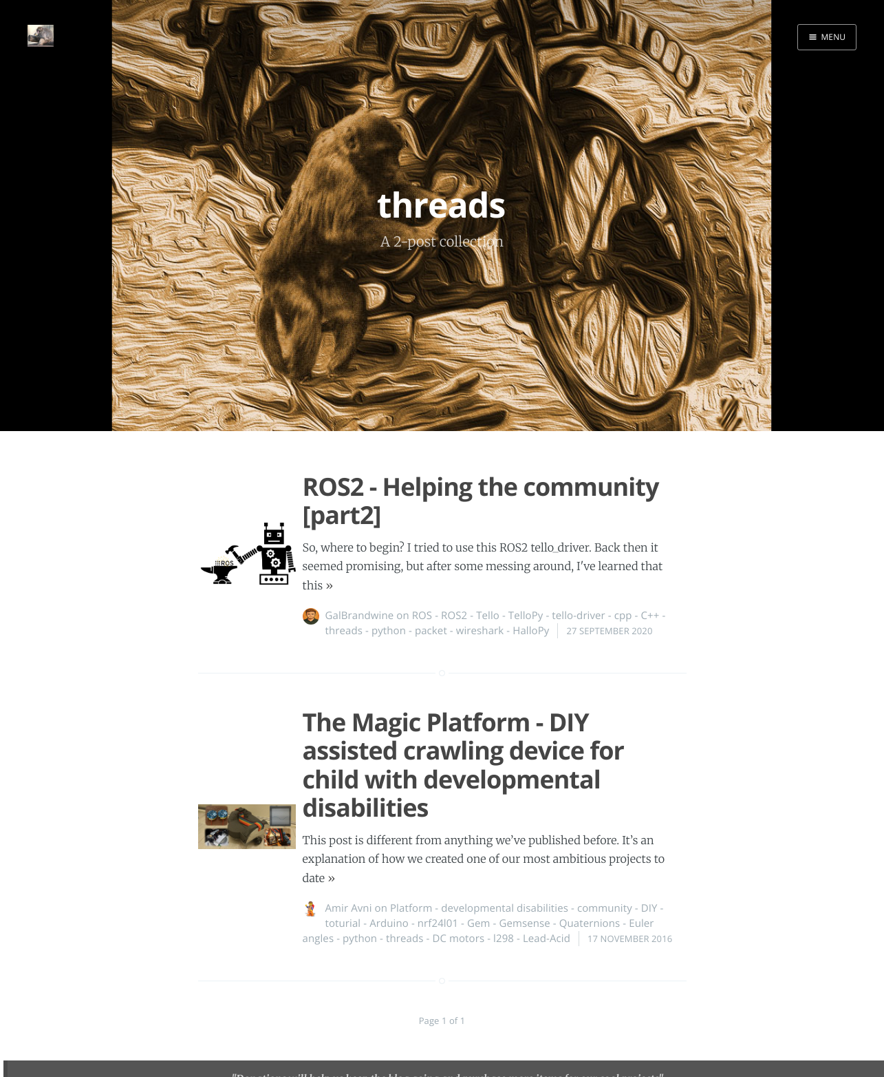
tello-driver (578, 616)
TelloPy (525, 616)
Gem (478, 923)
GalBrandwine (359, 616)
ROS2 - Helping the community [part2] (481, 501)
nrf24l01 (438, 923)
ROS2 (454, 616)
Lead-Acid (546, 938)
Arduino (389, 923)
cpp (623, 616)
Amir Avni (348, 908)
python (388, 631)
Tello (487, 616)
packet (431, 631)
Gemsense (524, 923)
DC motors (458, 938)
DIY (649, 908)
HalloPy (531, 631)
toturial (343, 923)
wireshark (480, 631)
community (604, 908)
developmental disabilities (504, 908)
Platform (411, 908)
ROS (422, 616)
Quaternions (590, 923)
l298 (503, 938)
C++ (650, 616)
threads (344, 631)
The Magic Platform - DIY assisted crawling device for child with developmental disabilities (463, 764)
